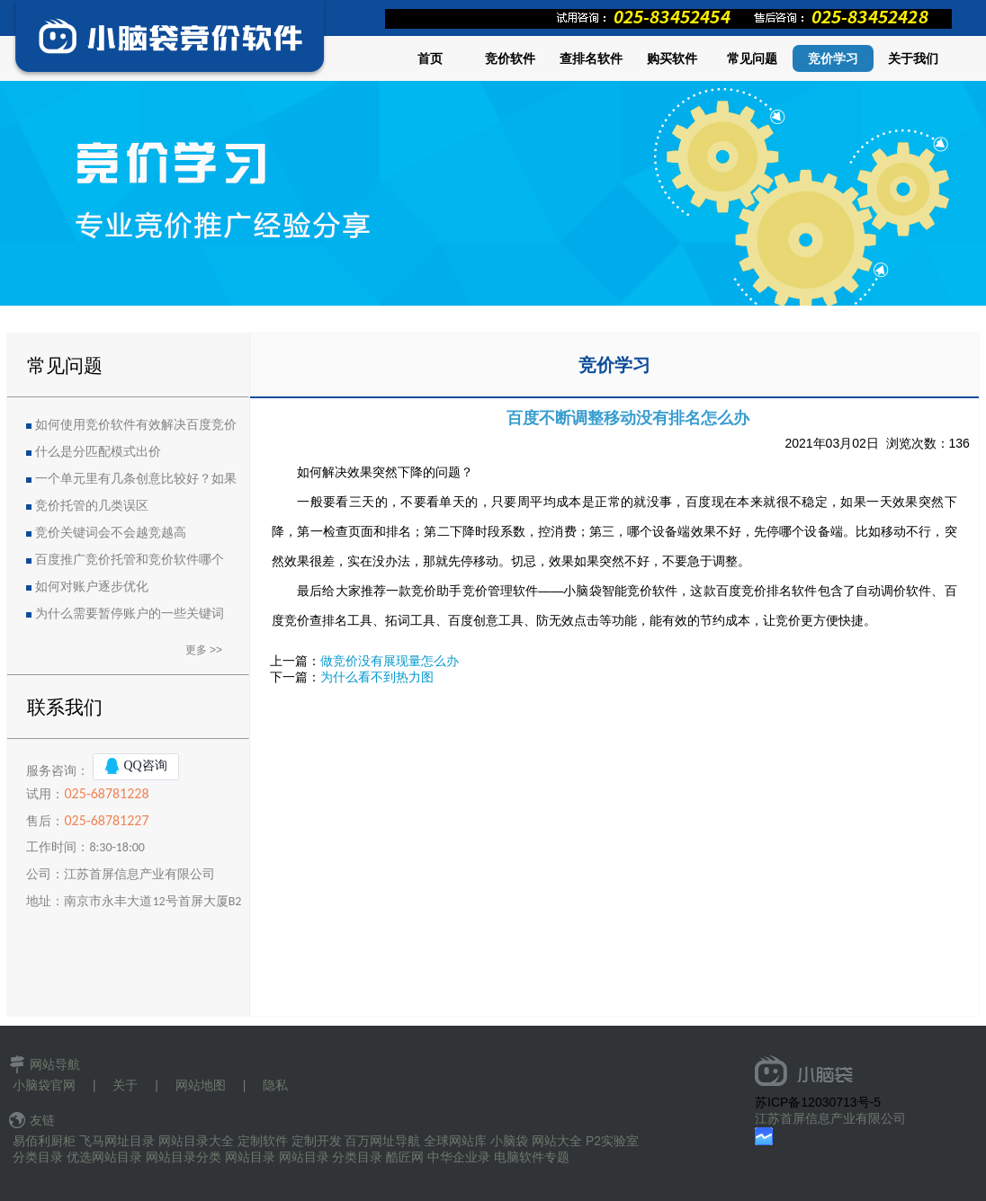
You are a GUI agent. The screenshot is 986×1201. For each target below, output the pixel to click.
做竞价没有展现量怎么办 (389, 661)
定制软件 (263, 1141)
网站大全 (557, 1141)
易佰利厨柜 (44, 1141)
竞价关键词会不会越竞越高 (110, 532)
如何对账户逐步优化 (91, 586)
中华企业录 (458, 1157)
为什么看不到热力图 (377, 677)
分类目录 (38, 1157)
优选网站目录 (104, 1157)
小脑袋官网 (44, 1085)
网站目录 (250, 1157)
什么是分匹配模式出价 (98, 451)
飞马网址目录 (117, 1141)
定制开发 (316, 1141)
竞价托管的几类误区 (91, 505)
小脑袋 (509, 1141)
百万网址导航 (382, 1141)
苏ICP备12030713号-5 (818, 1102)
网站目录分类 (183, 1157)
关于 (125, 1085)
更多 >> (203, 650)
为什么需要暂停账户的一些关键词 (129, 613)
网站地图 (200, 1085)
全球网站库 (455, 1141)
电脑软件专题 (531, 1157)
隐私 (275, 1085)
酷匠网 (405, 1157)
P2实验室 (612, 1141)
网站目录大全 (196, 1141)
